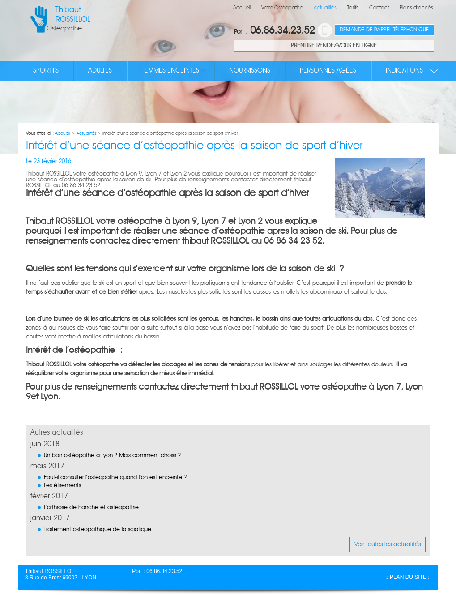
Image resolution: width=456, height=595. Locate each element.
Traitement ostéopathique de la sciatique (97, 529)
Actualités (325, 8)
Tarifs (352, 8)
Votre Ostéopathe (282, 8)
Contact (379, 8)
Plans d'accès (416, 8)
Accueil (242, 8)
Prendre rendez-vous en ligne (334, 46)
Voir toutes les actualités (387, 544)
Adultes (100, 71)
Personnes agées (328, 71)
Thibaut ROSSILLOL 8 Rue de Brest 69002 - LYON (60, 574)
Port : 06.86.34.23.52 (157, 571)
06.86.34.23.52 (274, 31)
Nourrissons (249, 71)
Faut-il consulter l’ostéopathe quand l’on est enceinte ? (115, 477)
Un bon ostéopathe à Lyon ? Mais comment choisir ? (112, 455)
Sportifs (46, 71)
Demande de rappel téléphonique (384, 30)
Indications (404, 71)
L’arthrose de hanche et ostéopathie (91, 507)
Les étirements (62, 485)
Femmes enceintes (170, 71)
